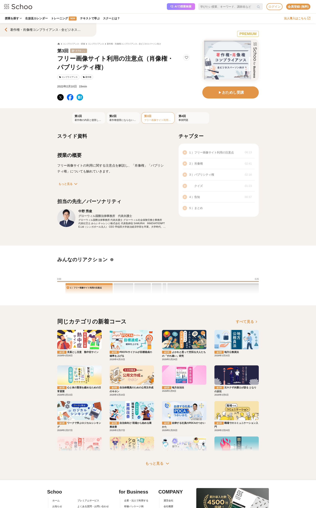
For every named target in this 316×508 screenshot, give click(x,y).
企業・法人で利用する (136, 481)
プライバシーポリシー (89, 504)
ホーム (56, 481)
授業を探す (13, 18)
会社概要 (168, 487)
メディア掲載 (171, 504)
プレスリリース (172, 499)
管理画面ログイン (133, 499)
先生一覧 (57, 504)
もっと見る (68, 184)
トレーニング (64, 19)
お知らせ (57, 487)
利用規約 (82, 493)
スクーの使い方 (60, 499)
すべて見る (247, 321)
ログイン (274, 6)
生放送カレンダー (37, 18)
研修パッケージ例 (133, 487)
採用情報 (168, 493)
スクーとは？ (112, 18)
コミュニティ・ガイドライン (93, 499)
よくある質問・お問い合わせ (93, 487)
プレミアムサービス (88, 481)
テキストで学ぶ (91, 18)
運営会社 (168, 481)
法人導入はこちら (297, 18)
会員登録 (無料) (298, 6)
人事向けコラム (132, 493)
